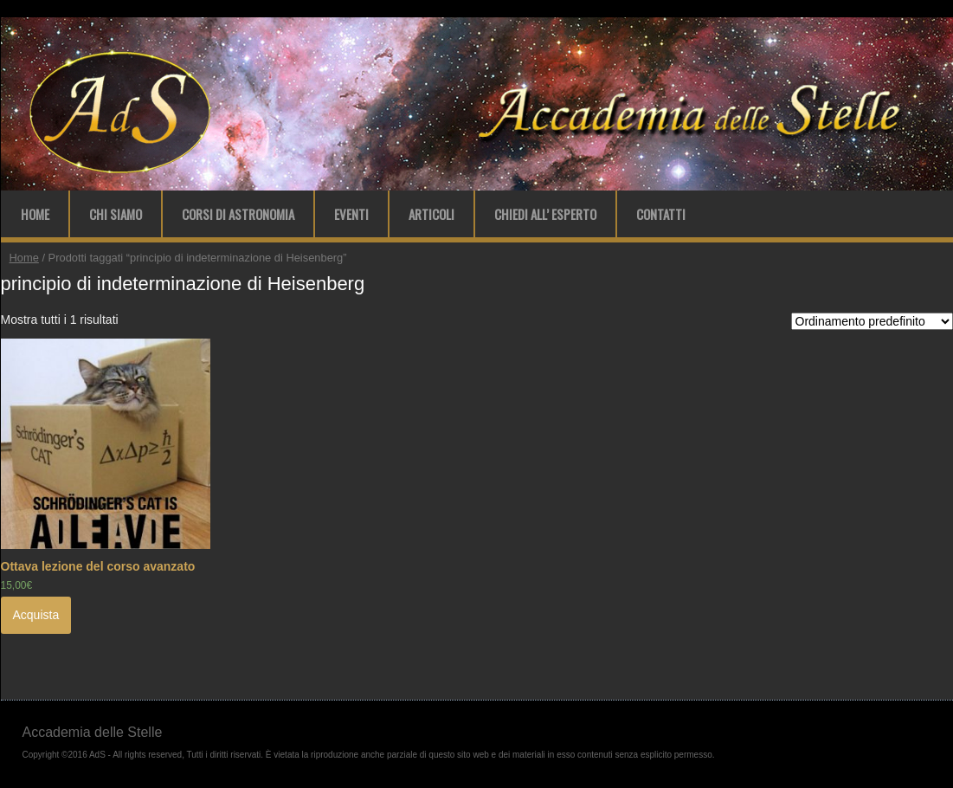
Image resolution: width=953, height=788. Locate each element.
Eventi (351, 213)
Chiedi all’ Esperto (545, 213)
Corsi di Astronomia (238, 213)
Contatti (661, 213)
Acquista (36, 615)
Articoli (431, 213)
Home (35, 213)
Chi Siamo (115, 213)
